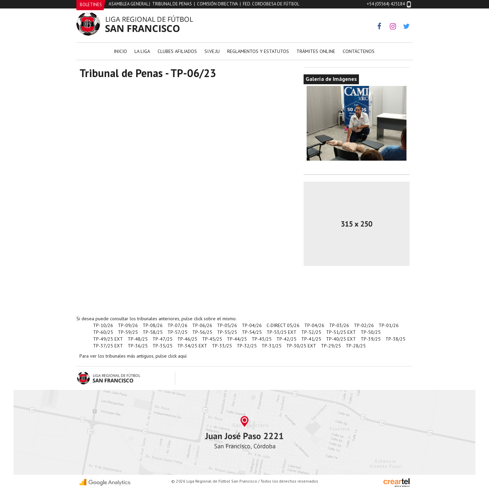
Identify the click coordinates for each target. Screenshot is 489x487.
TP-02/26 (364, 325)
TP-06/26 (202, 325)
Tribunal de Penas (172, 4)
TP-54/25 (252, 332)
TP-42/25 (286, 339)
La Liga (142, 51)
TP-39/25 (371, 339)
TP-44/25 (237, 339)
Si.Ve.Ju (212, 51)
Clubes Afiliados (177, 51)
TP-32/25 (247, 346)
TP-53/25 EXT (281, 332)
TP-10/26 (103, 325)
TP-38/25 (395, 339)
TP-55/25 (227, 332)
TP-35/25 (162, 346)
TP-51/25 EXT (341, 332)
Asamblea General (128, 4)
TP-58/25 (153, 332)
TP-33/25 (222, 346)
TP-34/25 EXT (192, 346)
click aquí (177, 356)
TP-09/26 (128, 325)
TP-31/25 (271, 346)
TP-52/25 (311, 332)
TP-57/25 (177, 332)
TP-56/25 (202, 332)
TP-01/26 (389, 325)
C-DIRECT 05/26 (283, 325)
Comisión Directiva (217, 4)
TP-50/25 (371, 332)
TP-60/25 (103, 332)
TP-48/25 (138, 339)
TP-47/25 (162, 339)
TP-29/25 (331, 346)
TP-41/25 (311, 339)
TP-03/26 (339, 325)
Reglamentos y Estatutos (258, 51)
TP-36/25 (138, 346)
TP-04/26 (252, 325)
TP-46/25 (187, 339)
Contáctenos (359, 51)
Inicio (120, 51)
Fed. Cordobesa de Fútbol (271, 4)
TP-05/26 (227, 325)
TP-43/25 (262, 339)
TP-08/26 (153, 325)
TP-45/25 (212, 339)
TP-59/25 (128, 332)
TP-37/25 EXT (108, 346)
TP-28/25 (356, 346)
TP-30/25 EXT (301, 346)
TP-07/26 (177, 325)
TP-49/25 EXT (108, 339)
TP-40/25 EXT (341, 339)
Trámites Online (315, 51)
